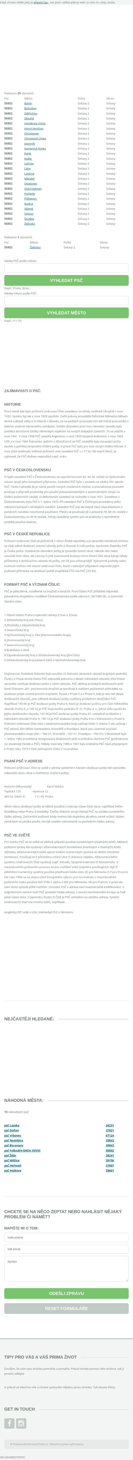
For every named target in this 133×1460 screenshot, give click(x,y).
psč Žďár (10, 1155)
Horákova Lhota (35, 123)
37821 (110, 1130)
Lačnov (29, 163)
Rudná (28, 204)
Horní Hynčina (33, 128)
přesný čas (41, 2)
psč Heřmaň (12, 1166)
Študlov (29, 219)
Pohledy (29, 194)
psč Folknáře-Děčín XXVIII (22, 1151)
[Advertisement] (66, 46)
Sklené (28, 209)
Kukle (28, 159)
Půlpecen (30, 198)
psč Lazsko (11, 1125)
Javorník (29, 143)
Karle (27, 153)
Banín (28, 103)
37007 (110, 1166)
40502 (110, 1151)
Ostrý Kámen (33, 189)
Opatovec (30, 183)
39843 (110, 1140)
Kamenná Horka (35, 148)
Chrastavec (31, 133)
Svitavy (29, 214)
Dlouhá (29, 118)
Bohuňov (30, 108)
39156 (110, 1160)
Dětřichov (30, 113)
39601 (110, 1171)
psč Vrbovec (12, 1135)
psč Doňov (11, 1130)
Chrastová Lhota (35, 138)
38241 (110, 1155)
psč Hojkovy (12, 1171)
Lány (27, 168)
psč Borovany (13, 1145)
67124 (110, 1135)
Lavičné (29, 174)
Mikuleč (29, 178)
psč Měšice (11, 1160)
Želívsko (29, 224)
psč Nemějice (13, 1140)
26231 (110, 1125)
